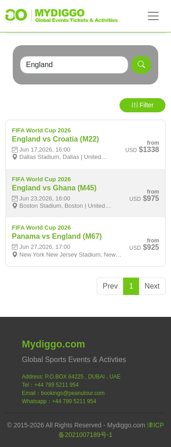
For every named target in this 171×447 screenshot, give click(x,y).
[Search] (74, 65)
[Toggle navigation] (153, 16)
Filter (142, 105)
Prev (110, 286)
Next (152, 286)
